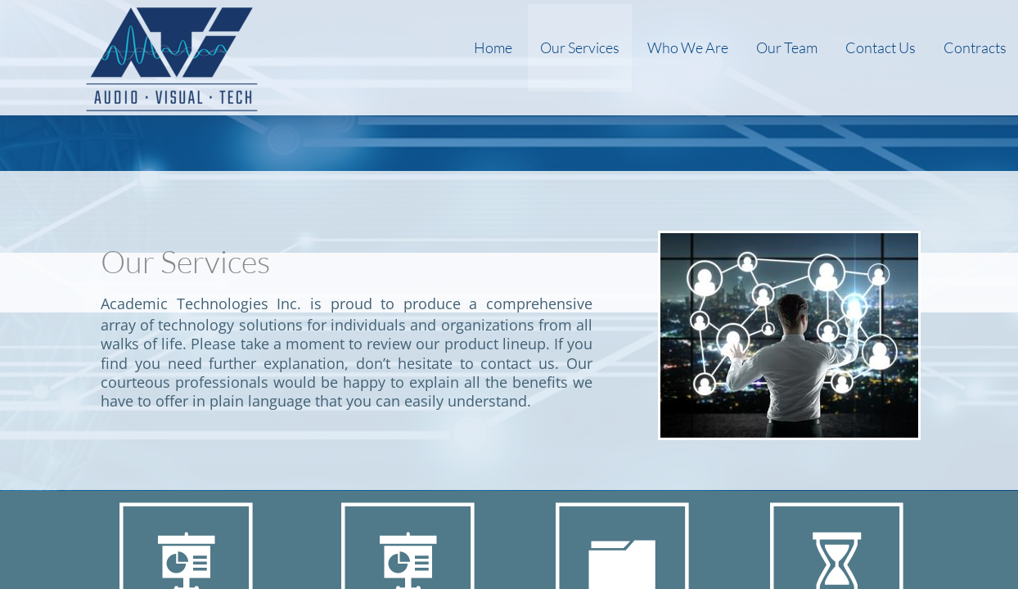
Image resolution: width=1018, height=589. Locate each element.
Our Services (579, 47)
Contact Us (880, 47)
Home (493, 47)
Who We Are (687, 47)
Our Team (787, 47)
